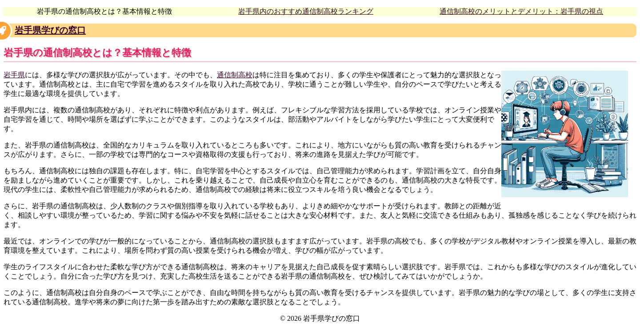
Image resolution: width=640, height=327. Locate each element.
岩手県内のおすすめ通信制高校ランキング (305, 11)
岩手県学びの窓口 (50, 30)
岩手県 (14, 75)
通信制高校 (234, 75)
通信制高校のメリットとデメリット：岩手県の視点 (521, 11)
